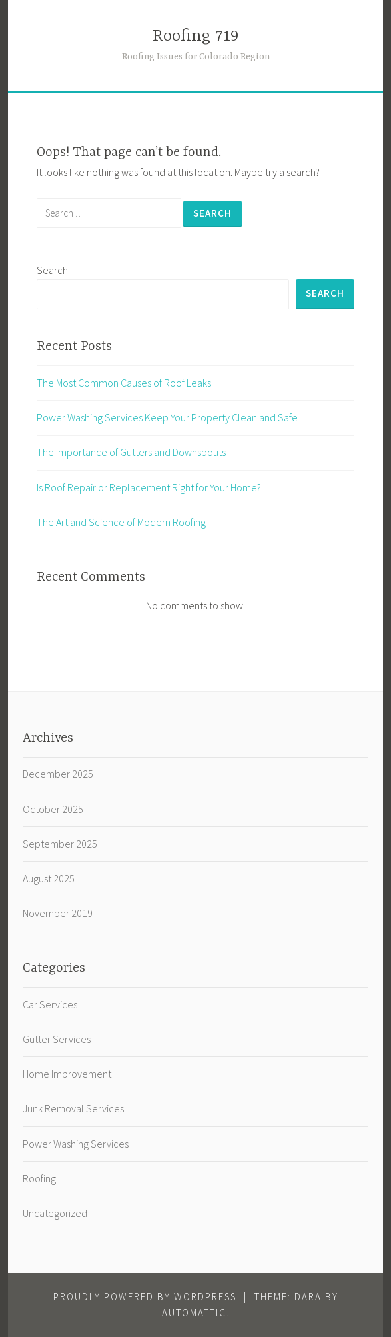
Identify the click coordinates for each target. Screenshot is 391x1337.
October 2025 (53, 809)
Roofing (39, 1178)
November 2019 (58, 913)
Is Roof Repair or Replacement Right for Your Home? (149, 487)
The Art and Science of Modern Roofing (121, 522)
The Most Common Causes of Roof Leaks (124, 382)
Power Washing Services (76, 1143)
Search (52, 270)
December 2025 (58, 773)
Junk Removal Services (73, 1108)
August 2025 (49, 878)
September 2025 (60, 843)
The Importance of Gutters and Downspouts (131, 452)
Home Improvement (67, 1073)
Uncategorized (55, 1213)
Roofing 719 (196, 36)
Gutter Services (57, 1039)
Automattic (194, 1312)
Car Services (50, 1004)
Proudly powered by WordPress (144, 1296)
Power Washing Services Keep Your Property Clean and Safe (167, 417)
